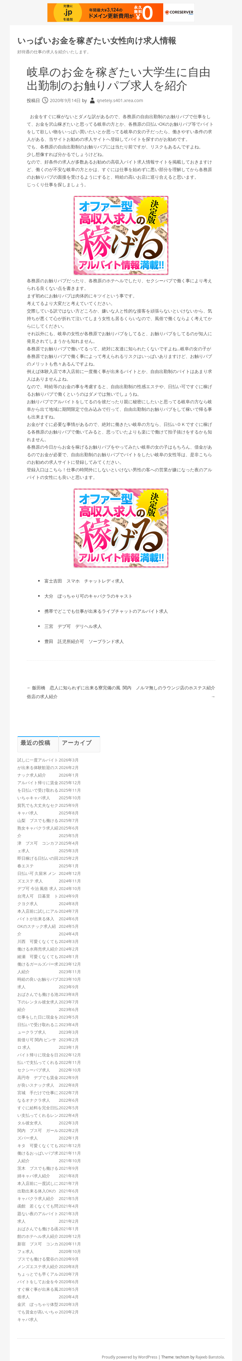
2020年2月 (68, 1312)
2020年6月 (68, 1281)
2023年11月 (70, 971)
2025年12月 (70, 782)
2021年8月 (68, 1176)
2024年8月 (68, 903)
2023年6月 (68, 1009)
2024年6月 (68, 919)
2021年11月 (70, 1153)
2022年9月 (68, 1077)
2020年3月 (68, 1304)
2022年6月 (68, 1100)
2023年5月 (68, 1017)
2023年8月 (68, 994)
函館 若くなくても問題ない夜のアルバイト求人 (37, 1213)
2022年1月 (68, 1138)
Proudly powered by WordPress (129, 1357)
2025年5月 (68, 835)
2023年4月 (68, 1024)
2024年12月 (70, 873)
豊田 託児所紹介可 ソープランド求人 (84, 641)
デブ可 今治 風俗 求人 (37, 888)
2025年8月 (68, 813)
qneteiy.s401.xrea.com (120, 100)
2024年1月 (68, 956)
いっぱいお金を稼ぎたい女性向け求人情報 (96, 40)
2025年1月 (68, 866)
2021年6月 (68, 1191)
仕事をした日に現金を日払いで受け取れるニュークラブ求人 (37, 1024)
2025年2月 (68, 858)
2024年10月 (70, 888)
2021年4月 (68, 1206)
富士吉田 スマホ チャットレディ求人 (84, 581)
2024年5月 (68, 926)
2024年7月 (68, 911)
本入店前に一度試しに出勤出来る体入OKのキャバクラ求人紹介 (37, 1190)
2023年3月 (68, 1032)
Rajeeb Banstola (209, 1357)
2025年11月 (70, 790)
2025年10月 (70, 798)
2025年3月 (68, 850)
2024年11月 (70, 881)
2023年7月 (68, 1002)
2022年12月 (70, 1055)
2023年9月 (68, 987)
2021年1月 (68, 1229)
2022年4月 (68, 1115)
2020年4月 (68, 1297)
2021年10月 (70, 1160)
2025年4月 (68, 843)
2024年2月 (68, 949)
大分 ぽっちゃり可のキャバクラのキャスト (88, 596)
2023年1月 (68, 1047)
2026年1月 (68, 775)
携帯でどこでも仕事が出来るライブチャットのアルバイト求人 (106, 611)
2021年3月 (68, 1213)
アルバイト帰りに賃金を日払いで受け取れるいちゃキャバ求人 (37, 790)
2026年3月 (68, 760)
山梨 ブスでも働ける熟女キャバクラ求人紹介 (37, 828)
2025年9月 (68, 805)
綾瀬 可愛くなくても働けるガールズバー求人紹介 (37, 964)
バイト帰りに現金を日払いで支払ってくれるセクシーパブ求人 (37, 1062)
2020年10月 (70, 1251)
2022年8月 (68, 1085)
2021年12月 (70, 1145)
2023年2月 (68, 1039)
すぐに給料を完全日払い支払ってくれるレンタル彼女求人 (37, 1115)
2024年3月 (68, 941)
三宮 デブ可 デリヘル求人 (73, 626)
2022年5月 (68, 1108)
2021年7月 (68, 1183)
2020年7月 (68, 1274)
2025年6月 (68, 828)
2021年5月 (68, 1198)
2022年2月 (68, 1130)
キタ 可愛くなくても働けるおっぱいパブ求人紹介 (37, 1153)
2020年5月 (68, 1289)
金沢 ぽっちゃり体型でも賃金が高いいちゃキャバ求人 (37, 1311)
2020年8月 (68, 1266)
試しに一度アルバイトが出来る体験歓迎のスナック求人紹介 (37, 767)
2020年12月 (70, 1236)
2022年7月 (68, 1092)
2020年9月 (68, 1259)
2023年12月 (70, 964)
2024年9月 (68, 896)
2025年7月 (68, 820)
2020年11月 (70, 1244)
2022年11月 (70, 1062)
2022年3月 (68, 1123)
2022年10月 (70, 1070)
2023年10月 (70, 979)
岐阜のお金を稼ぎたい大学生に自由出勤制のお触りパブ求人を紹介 (118, 78)
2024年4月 (68, 934)
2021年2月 (68, 1221)
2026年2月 (68, 767)
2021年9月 (68, 1168)
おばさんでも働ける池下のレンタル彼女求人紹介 (37, 1001)
